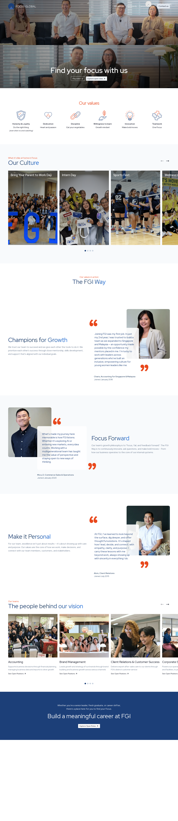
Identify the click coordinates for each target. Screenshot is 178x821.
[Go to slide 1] (85, 250)
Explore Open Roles (89, 726)
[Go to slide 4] (92, 250)
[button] (32, 208)
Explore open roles (97, 78)
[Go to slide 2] (88, 250)
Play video (78, 78)
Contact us (163, 6)
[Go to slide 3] (90, 250)
